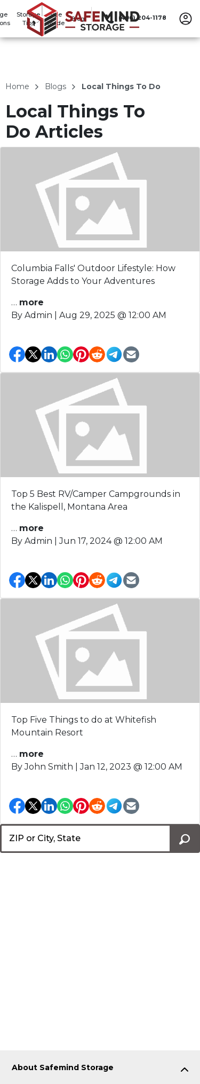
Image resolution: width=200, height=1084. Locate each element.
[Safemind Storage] (83, 33)
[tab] (100, 1070)
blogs (56, 86)
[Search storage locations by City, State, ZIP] (185, 838)
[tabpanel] (100, 1070)
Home (18, 86)
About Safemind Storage (63, 1067)
